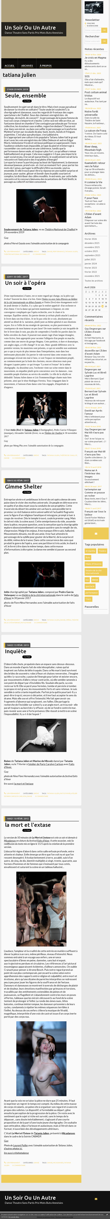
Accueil (9, 65)
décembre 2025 (92, 243)
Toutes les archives (94, 280)
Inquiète (15, 651)
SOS (87, 76)
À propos (46, 65)
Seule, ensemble (25, 95)
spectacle (90, 586)
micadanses (58, 1163)
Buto (88, 557)
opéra (68, 620)
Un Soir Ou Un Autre (30, 27)
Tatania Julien (41, 1133)
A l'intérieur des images (92, 473)
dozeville (90, 350)
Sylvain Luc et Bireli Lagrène (95, 394)
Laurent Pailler (20, 1145)
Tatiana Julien (31, 430)
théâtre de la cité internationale (39, 595)
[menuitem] (9, 63)
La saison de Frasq (95, 130)
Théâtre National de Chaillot (60, 229)
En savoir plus (14, 1217)
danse (49, 251)
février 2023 (91, 267)
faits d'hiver (26, 623)
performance (59, 251)
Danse (36, 1163)
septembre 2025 (92, 255)
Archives (27, 65)
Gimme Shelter (23, 487)
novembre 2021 (92, 276)
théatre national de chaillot (17, 254)
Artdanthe (90, 551)
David (88, 410)
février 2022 (91, 272)
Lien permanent (12, 251)
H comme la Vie (93, 182)
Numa (88, 470)
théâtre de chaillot (68, 455)
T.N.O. (88, 599)
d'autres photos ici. (13, 1148)
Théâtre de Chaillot (53, 433)
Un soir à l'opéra (25, 283)
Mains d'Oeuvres (94, 564)
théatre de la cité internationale (94, 572)
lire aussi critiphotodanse (16, 1152)
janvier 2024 (91, 263)
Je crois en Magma (95, 57)
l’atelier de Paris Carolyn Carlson (45, 764)
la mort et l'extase (23, 783)
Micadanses (10, 840)
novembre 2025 (92, 247)
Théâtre (102, 551)
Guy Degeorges (93, 328)
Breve (36, 251)
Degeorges (91, 369)
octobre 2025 (91, 251)
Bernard (89, 391)
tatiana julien (71, 251)
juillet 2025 (90, 259)
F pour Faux (91, 198)
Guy (6, 1140)
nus (87, 579)
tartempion (91, 489)
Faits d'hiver (43, 840)
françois (89, 451)
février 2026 (91, 239)
